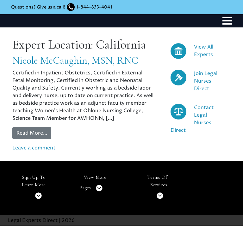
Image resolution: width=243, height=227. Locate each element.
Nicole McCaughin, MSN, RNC (75, 60)
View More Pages (92, 184)
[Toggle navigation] (227, 21)
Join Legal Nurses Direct (205, 81)
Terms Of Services (157, 188)
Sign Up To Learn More (34, 188)
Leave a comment (33, 147)
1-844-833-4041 (94, 7)
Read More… (31, 133)
